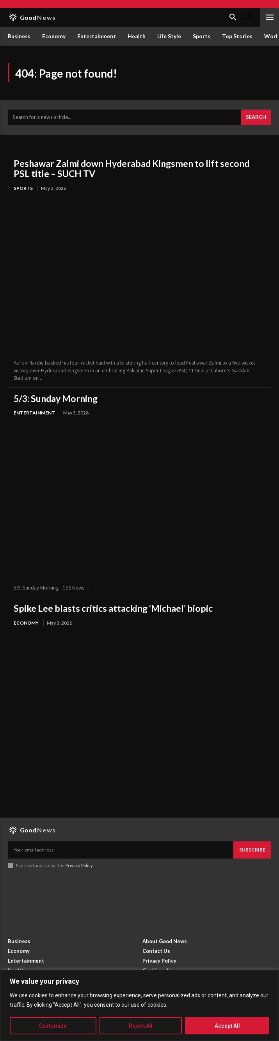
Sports (23, 188)
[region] (139, 1005)
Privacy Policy (79, 865)
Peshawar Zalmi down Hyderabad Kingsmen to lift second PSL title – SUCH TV (131, 168)
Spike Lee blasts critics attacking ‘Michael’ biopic (113, 608)
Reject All (141, 1026)
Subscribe (252, 850)
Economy (26, 623)
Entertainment (34, 413)
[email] (120, 850)
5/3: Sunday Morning (56, 398)
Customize (53, 1026)
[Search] (256, 117)
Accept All (227, 1026)
